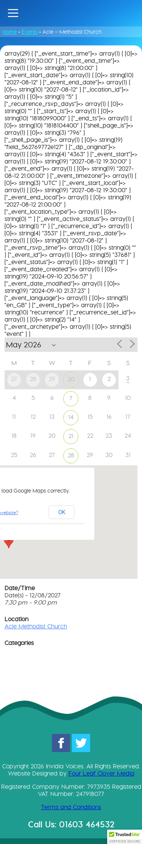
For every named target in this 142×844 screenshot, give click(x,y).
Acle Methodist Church (36, 626)
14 (70, 417)
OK (61, 512)
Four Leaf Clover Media (101, 773)
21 (71, 436)
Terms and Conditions (71, 807)
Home (9, 32)
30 (71, 379)
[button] (9, 541)
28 (71, 455)
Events (29, 32)
